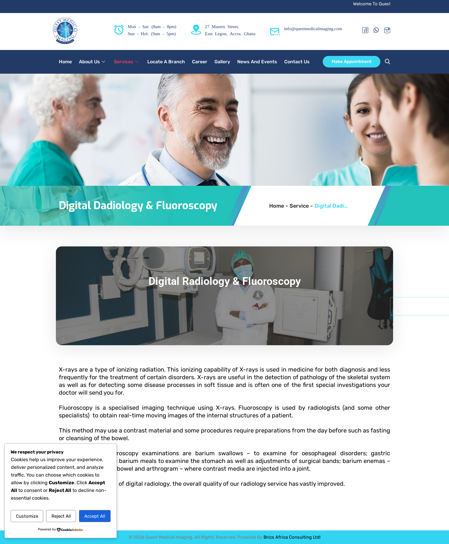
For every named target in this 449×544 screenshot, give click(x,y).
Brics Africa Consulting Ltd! (292, 537)
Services (126, 61)
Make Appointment (352, 61)
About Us (92, 61)
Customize (27, 516)
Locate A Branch (166, 61)
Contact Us (297, 61)
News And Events (257, 61)
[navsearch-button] (386, 61)
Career (199, 61)
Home (65, 61)
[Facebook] (365, 30)
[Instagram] (387, 30)
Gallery (222, 61)
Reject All (61, 516)
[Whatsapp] (376, 30)
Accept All (94, 516)
